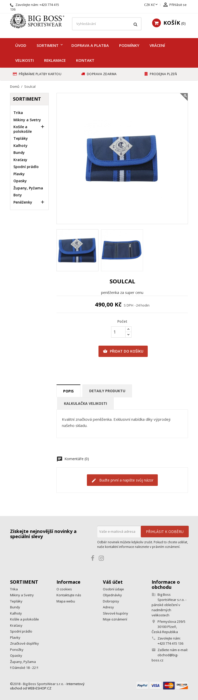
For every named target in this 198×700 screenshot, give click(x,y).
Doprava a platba (90, 45)
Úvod (20, 45)
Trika (18, 112)
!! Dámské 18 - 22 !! (24, 667)
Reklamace (55, 60)
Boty (17, 194)
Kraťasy (20, 159)
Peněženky (22, 202)
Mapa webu (65, 601)
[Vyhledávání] (107, 24)
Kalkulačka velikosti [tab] (85, 403)
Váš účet (113, 582)
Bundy (19, 152)
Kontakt (85, 60)
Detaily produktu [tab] (107, 390)
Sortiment (48, 45)
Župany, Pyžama (28, 188)
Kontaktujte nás (68, 595)
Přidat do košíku (123, 351)
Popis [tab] (68, 391)
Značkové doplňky (24, 643)
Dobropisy (111, 601)
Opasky (20, 180)
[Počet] (118, 332)
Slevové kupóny (115, 613)
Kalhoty (20, 145)
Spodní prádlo (26, 166)
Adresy (108, 607)
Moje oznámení (115, 619)
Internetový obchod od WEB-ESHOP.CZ (47, 686)
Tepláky (20, 138)
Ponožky (16, 649)
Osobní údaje (113, 589)
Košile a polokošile (22, 129)
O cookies (64, 589)
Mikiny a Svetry (27, 119)
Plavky (19, 173)
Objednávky (112, 595)
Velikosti (24, 60)
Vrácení (157, 45)
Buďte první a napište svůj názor (122, 480)
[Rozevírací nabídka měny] (151, 5)
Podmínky (129, 45)
